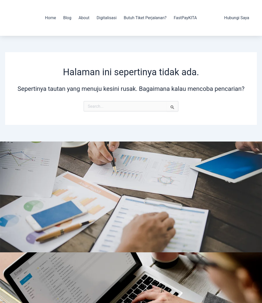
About (84, 17)
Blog (67, 17)
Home (50, 17)
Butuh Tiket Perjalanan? (145, 17)
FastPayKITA (185, 17)
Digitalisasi (106, 17)
